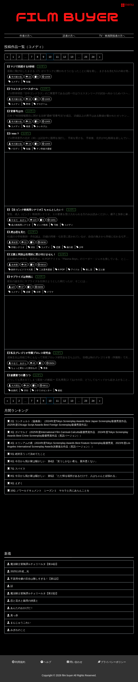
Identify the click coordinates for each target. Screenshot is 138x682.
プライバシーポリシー (112, 662)
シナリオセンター (42, 390)
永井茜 (13, 265)
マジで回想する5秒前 (22, 66)
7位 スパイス (16, 468)
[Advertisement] (69, 179)
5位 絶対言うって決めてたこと (26, 453)
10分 (31, 247)
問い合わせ (74, 662)
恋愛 (56, 247)
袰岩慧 (13, 242)
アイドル (73, 269)
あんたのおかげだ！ (20, 608)
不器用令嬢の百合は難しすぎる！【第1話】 (33, 578)
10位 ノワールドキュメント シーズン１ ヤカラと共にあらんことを (48, 490)
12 (64, 56)
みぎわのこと (16, 630)
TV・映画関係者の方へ (112, 35)
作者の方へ (26, 35)
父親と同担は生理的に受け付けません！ (33, 254)
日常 (37, 292)
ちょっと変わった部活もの (22, 368)
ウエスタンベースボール (24, 88)
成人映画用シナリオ (19, 225)
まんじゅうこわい (19, 622)
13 (71, 56)
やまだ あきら (17, 220)
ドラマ (48, 292)
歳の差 (68, 247)
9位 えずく (15, 483)
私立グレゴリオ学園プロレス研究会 (30, 352)
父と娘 (100, 269)
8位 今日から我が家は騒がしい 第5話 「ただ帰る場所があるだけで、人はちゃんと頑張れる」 (62, 475)
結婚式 (13, 390)
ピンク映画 (40, 225)
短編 (26, 81)
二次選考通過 (44, 269)
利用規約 (18, 662)
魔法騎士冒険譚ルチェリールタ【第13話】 (32, 593)
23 (85, 56)
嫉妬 (58, 390)
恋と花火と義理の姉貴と (22, 600)
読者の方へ (69, 35)
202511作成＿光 (18, 571)
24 (93, 56)
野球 (26, 104)
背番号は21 (16, 111)
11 (57, 56)
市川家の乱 (15, 77)
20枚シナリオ (16, 247)
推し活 (87, 269)
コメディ (14, 81)
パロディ (14, 148)
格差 (26, 126)
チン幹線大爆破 (42, 148)
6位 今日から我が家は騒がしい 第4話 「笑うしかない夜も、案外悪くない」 (52, 461)
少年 (79, 247)
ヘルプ (46, 662)
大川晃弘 (14, 385)
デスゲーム (40, 104)
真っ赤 (12, 615)
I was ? (14, 133)
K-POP (60, 269)
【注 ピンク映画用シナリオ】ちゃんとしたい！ (37, 209)
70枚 (54, 225)
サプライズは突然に (21, 276)
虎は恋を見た (18, 232)
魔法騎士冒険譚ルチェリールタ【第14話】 (32, 564)
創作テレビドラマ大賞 (20, 269)
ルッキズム (40, 126)
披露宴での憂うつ (20, 375)
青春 (43, 368)
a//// (12, 287)
